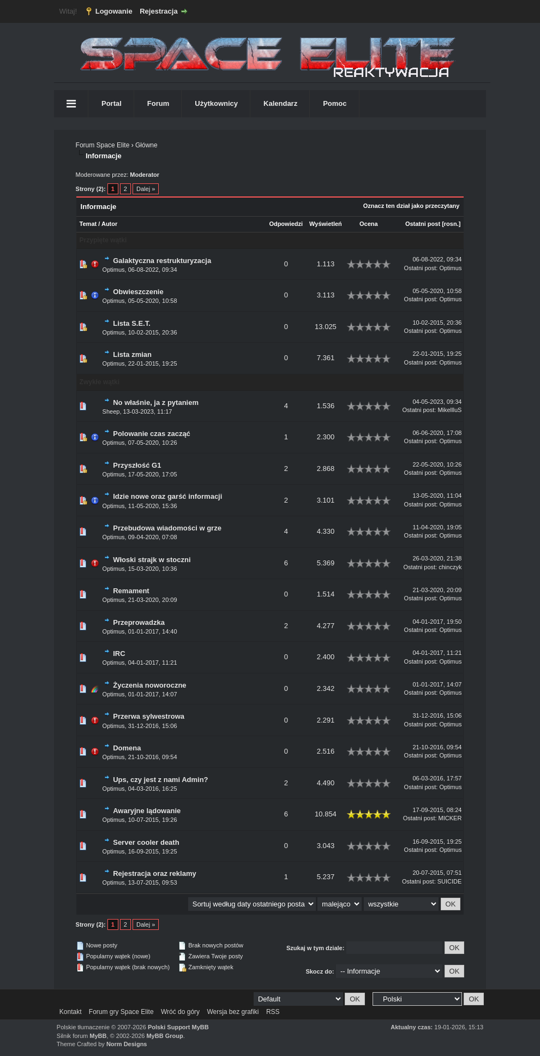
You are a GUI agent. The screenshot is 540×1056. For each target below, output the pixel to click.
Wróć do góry (180, 1012)
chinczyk (450, 567)
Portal (111, 103)
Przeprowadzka (139, 622)
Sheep (111, 411)
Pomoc (334, 103)
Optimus (114, 269)
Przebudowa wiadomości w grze (167, 528)
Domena (127, 748)
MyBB (97, 1036)
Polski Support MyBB (178, 1027)
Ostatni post (422, 223)
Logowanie (114, 11)
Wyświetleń (325, 223)
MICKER (450, 818)
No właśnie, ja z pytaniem (156, 402)
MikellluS (449, 410)
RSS (273, 1012)
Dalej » (145, 189)
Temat (88, 223)
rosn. (451, 223)
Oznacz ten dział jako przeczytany (411, 205)
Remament (131, 591)
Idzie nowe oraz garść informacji (167, 496)
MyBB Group (164, 1036)
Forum (158, 103)
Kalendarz (280, 103)
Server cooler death (146, 842)
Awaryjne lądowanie (147, 811)
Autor (109, 223)
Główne (146, 145)
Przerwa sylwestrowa (148, 716)
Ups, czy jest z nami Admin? (160, 779)
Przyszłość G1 (137, 465)
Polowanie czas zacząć (151, 433)
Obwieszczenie (138, 292)
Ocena (368, 223)
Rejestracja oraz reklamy (154, 873)
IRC (119, 653)
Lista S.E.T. (132, 323)
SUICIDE (449, 881)
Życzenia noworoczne (149, 685)
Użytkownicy (216, 103)
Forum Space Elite (103, 145)
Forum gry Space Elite (121, 1012)
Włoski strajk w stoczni (151, 560)
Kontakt (70, 1012)
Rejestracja (158, 11)
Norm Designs (126, 1044)
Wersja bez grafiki (233, 1012)
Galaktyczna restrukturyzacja (162, 260)
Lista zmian (132, 354)
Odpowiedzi (286, 223)
